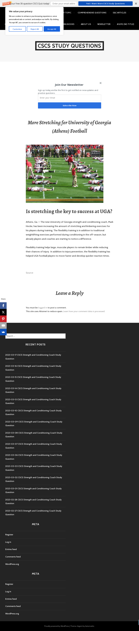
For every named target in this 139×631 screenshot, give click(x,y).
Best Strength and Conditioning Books (52, 24)
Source (29, 272)
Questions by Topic (60, 13)
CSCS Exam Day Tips (14, 24)
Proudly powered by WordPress (56, 626)
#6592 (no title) (125, 24)
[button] (69, 3)
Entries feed (11, 549)
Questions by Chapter (31, 13)
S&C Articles (119, 13)
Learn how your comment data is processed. (84, 311)
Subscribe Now (70, 105)
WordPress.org (12, 564)
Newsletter (104, 24)
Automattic (89, 626)
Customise (17, 620)
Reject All (35, 620)
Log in (8, 542)
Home (10, 13)
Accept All (52, 620)
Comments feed (13, 556)
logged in (42, 307)
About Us (86, 24)
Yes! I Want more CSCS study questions (105, 3)
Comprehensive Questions (92, 13)
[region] (34, 612)
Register (9, 534)
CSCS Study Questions (69, 45)
